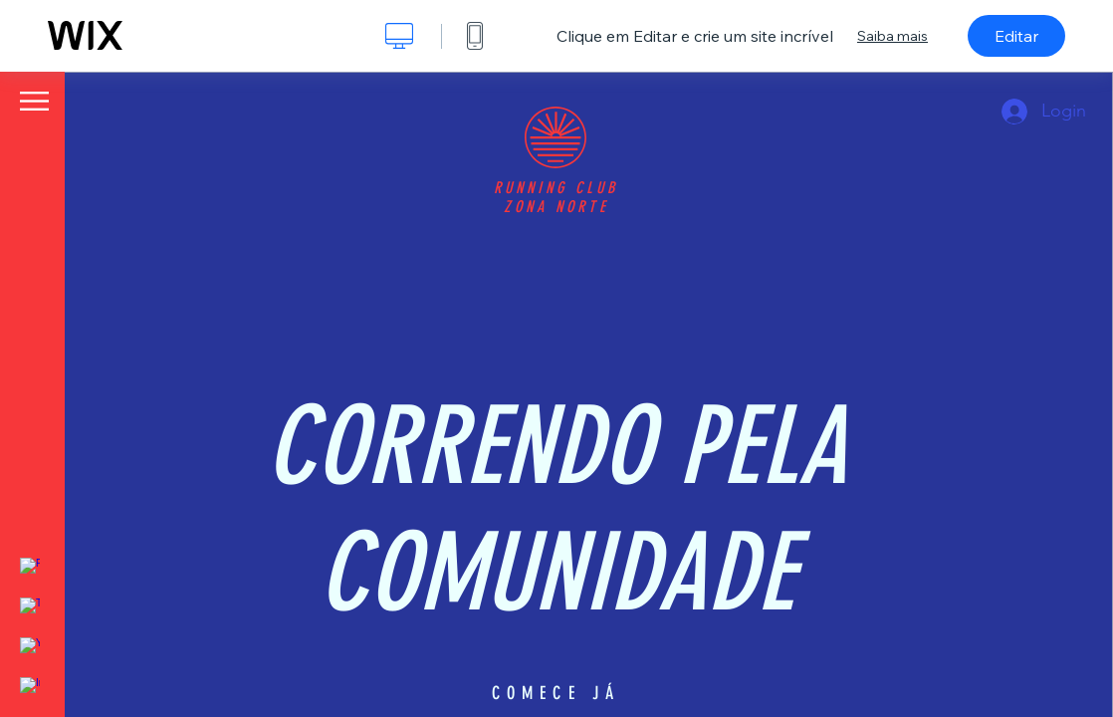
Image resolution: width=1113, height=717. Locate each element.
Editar (1016, 36)
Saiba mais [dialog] (892, 36)
